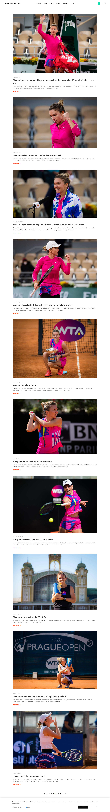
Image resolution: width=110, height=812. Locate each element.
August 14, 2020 (17, 773)
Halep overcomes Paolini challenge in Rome (33, 539)
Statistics (29, 807)
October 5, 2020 (17, 77)
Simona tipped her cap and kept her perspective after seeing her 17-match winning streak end (53, 81)
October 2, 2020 (17, 152)
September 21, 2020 (18, 382)
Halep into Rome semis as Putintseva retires (32, 461)
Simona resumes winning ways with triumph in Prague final (39, 696)
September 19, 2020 (18, 458)
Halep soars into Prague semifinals (28, 776)
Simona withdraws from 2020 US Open (31, 617)
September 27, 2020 (18, 302)
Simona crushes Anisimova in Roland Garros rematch (37, 155)
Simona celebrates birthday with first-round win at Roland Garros (42, 304)
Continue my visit (93, 807)
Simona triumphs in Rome (24, 384)
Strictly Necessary (18, 807)
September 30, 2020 (18, 222)
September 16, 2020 (18, 537)
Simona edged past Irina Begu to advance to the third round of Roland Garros (48, 224)
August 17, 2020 (17, 614)
